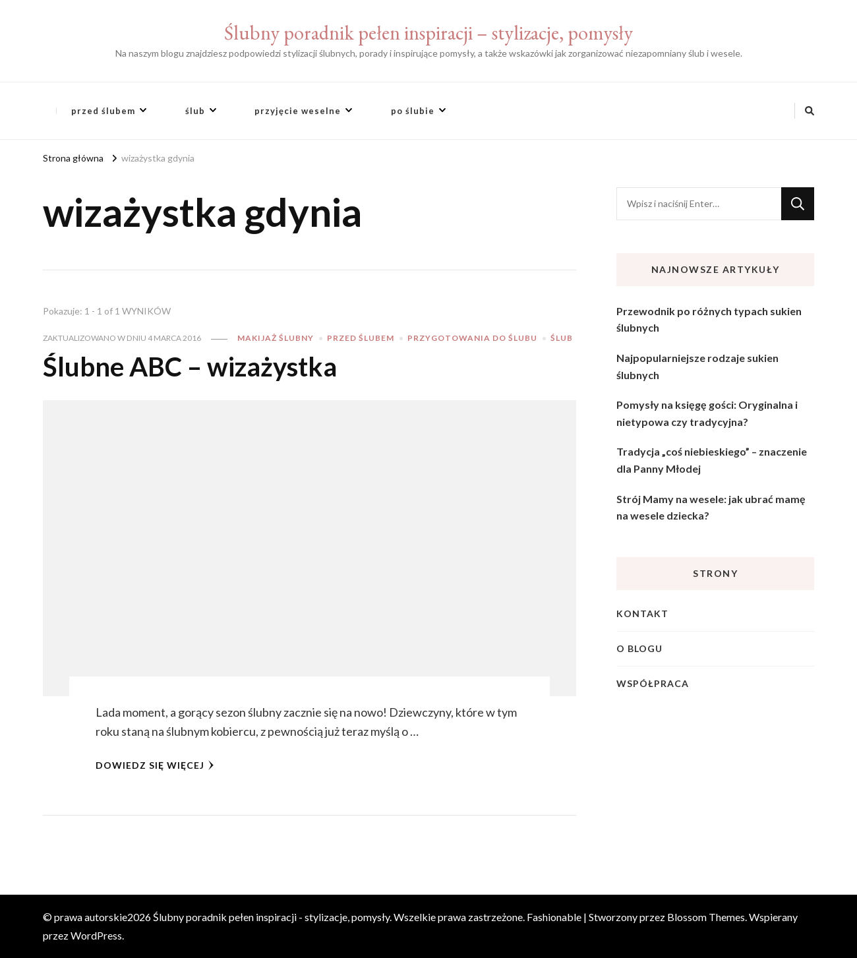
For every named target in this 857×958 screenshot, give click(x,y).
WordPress (96, 935)
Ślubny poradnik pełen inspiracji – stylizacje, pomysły (428, 32)
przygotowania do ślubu (472, 338)
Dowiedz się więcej (155, 765)
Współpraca (652, 683)
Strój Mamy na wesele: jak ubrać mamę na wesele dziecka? (711, 507)
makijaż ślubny (275, 338)
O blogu (639, 648)
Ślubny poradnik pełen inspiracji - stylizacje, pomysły (271, 917)
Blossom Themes (706, 917)
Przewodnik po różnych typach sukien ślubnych (709, 319)
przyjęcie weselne (297, 110)
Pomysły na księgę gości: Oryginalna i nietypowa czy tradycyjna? (707, 413)
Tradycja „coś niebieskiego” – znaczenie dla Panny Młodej (711, 460)
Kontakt (642, 613)
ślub (195, 110)
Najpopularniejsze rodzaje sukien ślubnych (697, 366)
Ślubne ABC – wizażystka (190, 366)
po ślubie (412, 110)
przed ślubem (103, 110)
